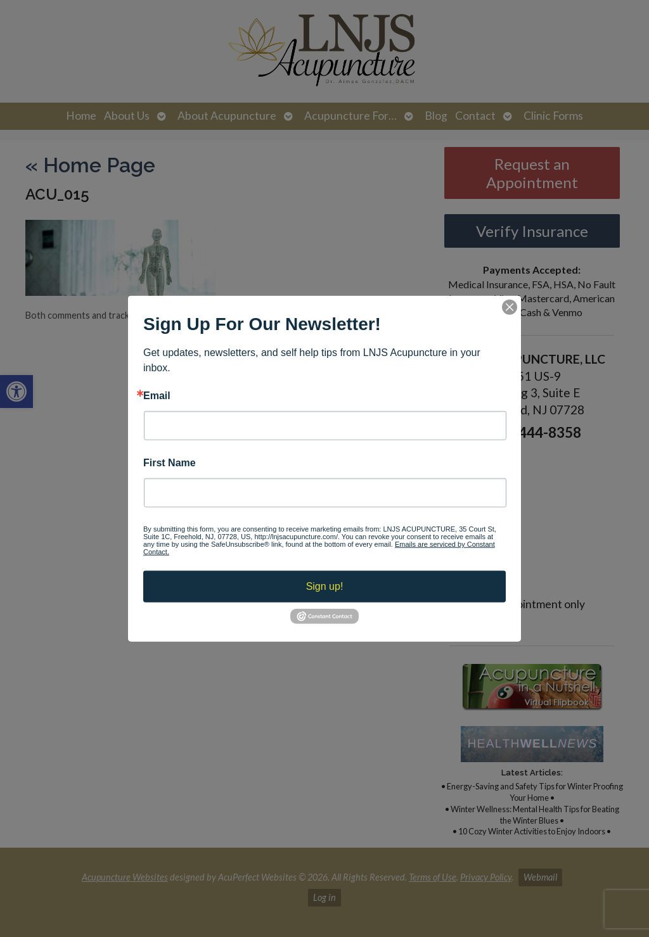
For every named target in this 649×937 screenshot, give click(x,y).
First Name (169, 463)
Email (156, 395)
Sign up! (325, 586)
